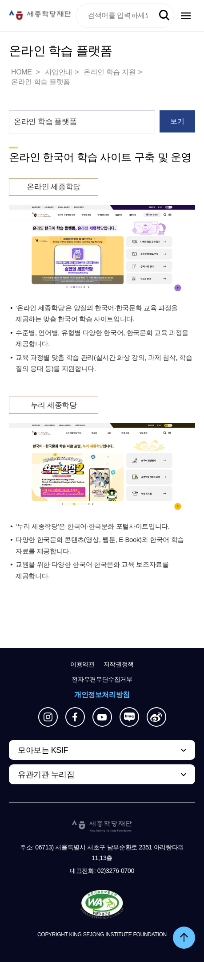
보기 (177, 121)
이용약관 (82, 664)
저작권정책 (119, 664)
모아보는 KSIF (43, 750)
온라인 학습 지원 (110, 72)
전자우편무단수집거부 (102, 679)
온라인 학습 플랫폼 (40, 82)
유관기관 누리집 (46, 774)
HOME (22, 72)
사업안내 (58, 72)
